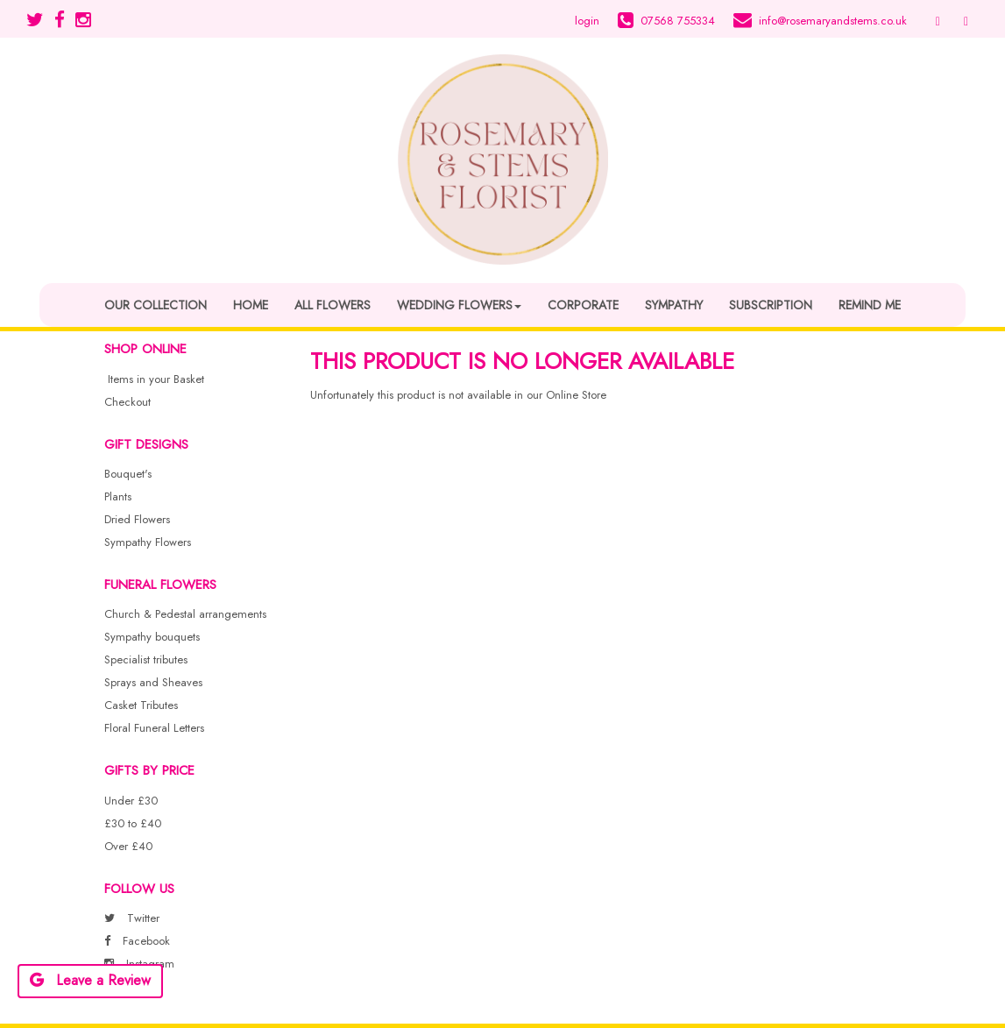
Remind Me (870, 305)
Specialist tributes (146, 659)
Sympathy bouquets (152, 636)
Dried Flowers (137, 519)
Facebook (137, 940)
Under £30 (131, 800)
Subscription (770, 305)
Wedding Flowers (459, 305)
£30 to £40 (132, 823)
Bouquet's (128, 473)
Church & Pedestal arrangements (185, 614)
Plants (117, 496)
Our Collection (155, 305)
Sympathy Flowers (147, 542)
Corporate (583, 305)
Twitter (131, 918)
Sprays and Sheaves (153, 682)
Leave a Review (90, 980)
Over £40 (128, 846)
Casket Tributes (141, 705)
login (587, 20)
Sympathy (674, 305)
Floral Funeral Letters (154, 728)
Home (250, 305)
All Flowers (332, 305)
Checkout (127, 401)
